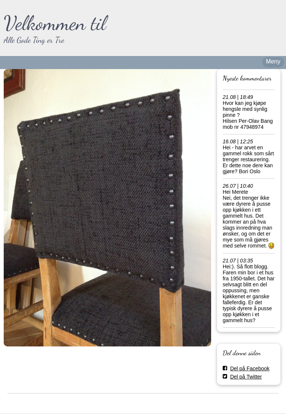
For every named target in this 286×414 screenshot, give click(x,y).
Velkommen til (55, 23)
